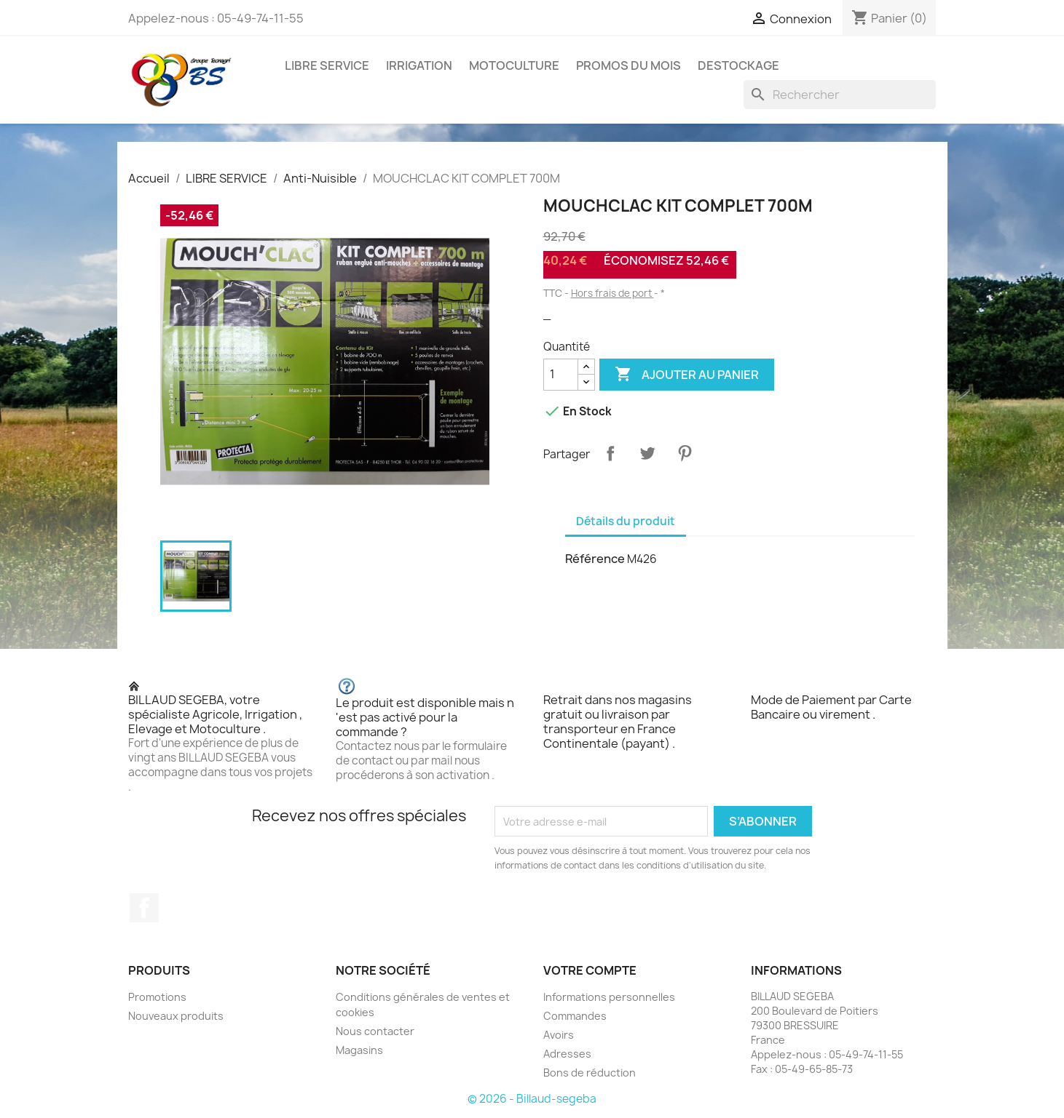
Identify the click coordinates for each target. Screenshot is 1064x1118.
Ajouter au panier (687, 374)
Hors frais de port (612, 293)
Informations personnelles (609, 997)
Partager (610, 453)
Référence (595, 558)
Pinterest (684, 453)
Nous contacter (375, 1031)
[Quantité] (560, 375)
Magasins (359, 1050)
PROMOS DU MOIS (628, 65)
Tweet (647, 453)
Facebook (144, 907)
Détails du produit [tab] (625, 521)
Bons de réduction (589, 1072)
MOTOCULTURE (514, 65)
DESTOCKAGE (738, 65)
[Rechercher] (840, 94)
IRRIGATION (419, 65)
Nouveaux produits (176, 1016)
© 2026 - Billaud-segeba (532, 1098)
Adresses (567, 1054)
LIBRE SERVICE (327, 65)
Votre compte (590, 970)
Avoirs (558, 1035)
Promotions (157, 997)
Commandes (575, 1016)
